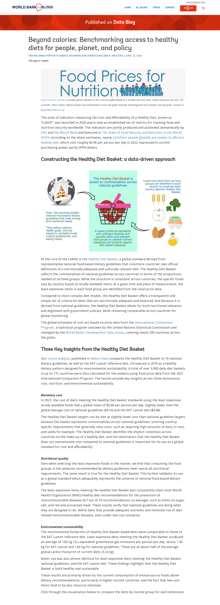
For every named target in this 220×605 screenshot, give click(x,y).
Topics (156, 8)
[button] (203, 8)
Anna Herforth (48, 55)
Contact (170, 8)
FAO (44, 132)
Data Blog (124, 22)
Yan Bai (33, 55)
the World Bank (65, 132)
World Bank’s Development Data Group (95, 332)
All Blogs (141, 8)
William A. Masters (110, 55)
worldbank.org (195, 2)
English (45, 60)
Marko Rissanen (70, 55)
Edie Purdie (89, 55)
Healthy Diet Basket (103, 259)
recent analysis (58, 358)
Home (128, 8)
